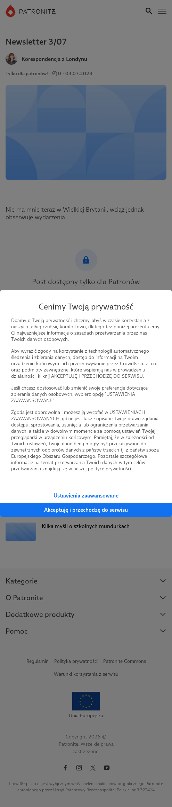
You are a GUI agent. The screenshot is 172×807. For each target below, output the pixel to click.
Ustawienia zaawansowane (86, 495)
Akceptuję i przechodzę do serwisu (86, 510)
